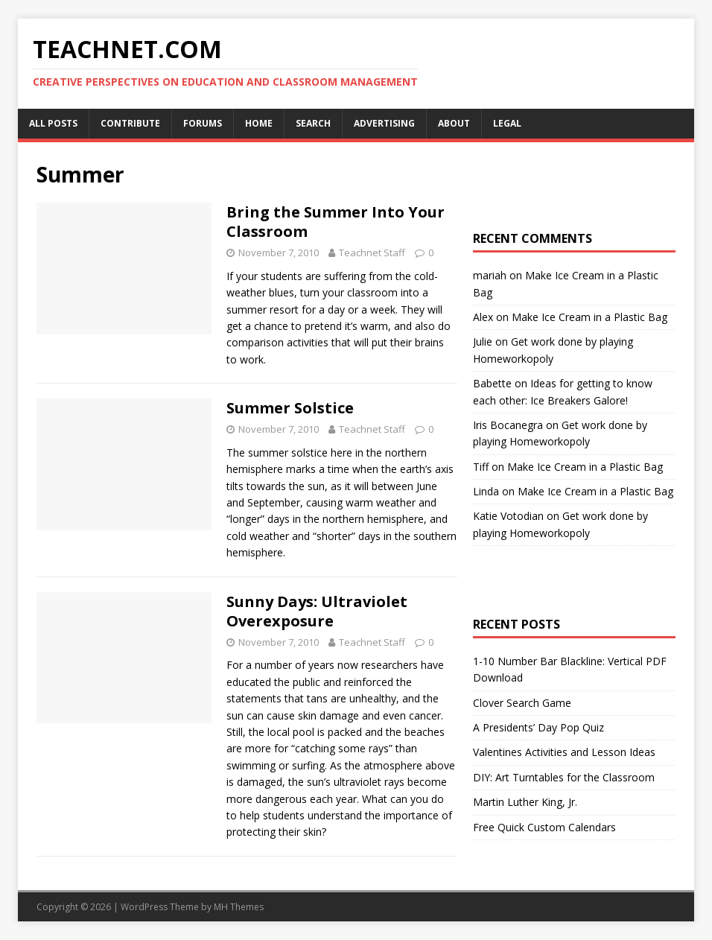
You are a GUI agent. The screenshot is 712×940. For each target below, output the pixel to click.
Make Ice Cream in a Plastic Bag (589, 317)
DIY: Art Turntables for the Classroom (564, 777)
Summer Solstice (290, 408)
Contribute (130, 123)
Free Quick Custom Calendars (544, 827)
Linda (486, 491)
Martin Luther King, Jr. (525, 802)
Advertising (384, 123)
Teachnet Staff (372, 252)
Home (259, 123)
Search (313, 123)
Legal (507, 123)
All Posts (53, 123)
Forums (202, 123)
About (454, 123)
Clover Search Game (522, 703)
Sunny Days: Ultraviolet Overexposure (316, 611)
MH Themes (239, 907)
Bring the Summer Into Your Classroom (335, 221)
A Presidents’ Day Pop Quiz (538, 727)
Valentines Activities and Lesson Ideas (564, 752)
